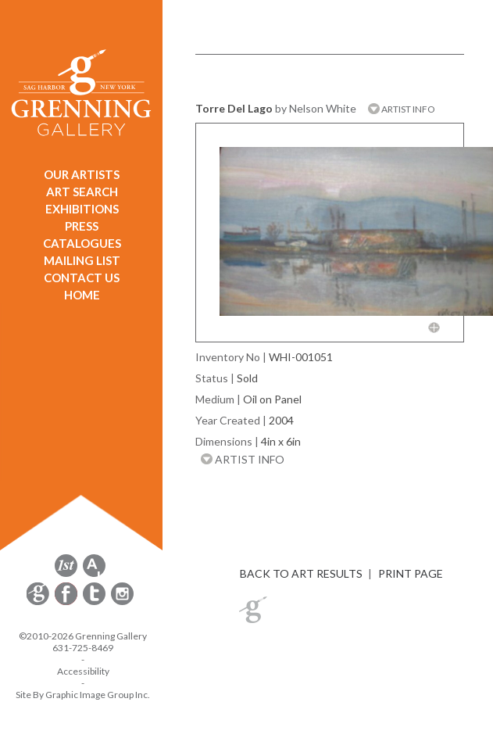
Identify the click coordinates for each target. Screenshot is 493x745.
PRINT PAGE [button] (410, 573)
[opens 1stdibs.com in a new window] (66, 574)
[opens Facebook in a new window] (67, 602)
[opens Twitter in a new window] (95, 602)
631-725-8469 (82, 648)
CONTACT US (82, 277)
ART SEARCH (82, 191)
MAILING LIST (82, 260)
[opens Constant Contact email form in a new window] (39, 602)
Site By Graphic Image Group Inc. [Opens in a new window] (83, 694)
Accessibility (83, 671)
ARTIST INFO (401, 109)
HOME (82, 295)
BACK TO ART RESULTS (301, 573)
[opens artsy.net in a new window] (94, 574)
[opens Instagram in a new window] (122, 602)
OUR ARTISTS (82, 174)
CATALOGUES (82, 243)
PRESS (81, 226)
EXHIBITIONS (82, 209)
